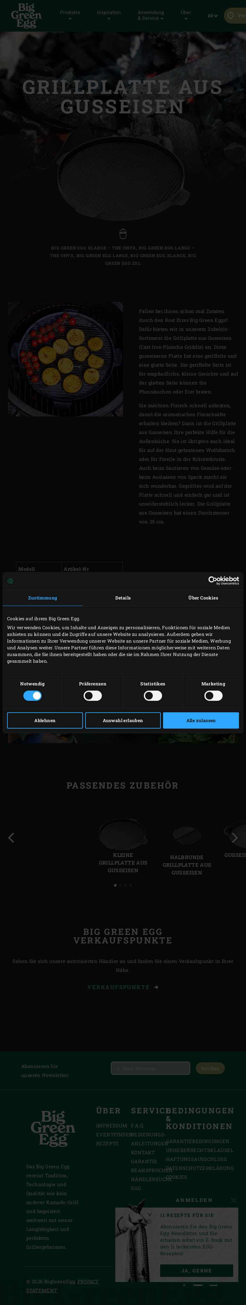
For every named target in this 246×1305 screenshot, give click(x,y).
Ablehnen (44, 720)
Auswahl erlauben (123, 720)
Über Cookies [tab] (203, 598)
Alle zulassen (201, 720)
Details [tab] (123, 598)
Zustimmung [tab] (42, 598)
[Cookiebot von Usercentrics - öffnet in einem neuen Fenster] (211, 580)
